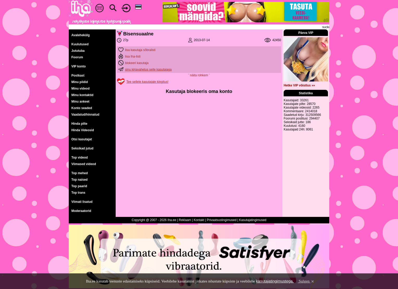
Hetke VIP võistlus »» (299, 85)
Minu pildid (79, 82)
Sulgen (306, 281)
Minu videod (80, 88)
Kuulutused (80, 44)
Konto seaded (81, 108)
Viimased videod (83, 164)
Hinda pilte (79, 123)
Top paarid (79, 186)
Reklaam (185, 220)
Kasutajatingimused (252, 220)
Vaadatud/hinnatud (85, 114)
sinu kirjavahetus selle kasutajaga (148, 69)
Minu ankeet (80, 101)
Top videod (79, 157)
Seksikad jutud (82, 148)
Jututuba (78, 51)
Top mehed (79, 173)
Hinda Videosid (82, 130)
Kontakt (199, 220)
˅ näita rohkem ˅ (199, 75)
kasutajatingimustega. (275, 281)
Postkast (77, 75)
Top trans (78, 192)
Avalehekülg (80, 35)
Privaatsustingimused (222, 220)
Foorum (77, 57)
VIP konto (78, 66)
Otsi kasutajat (81, 139)
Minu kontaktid (82, 95)
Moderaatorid (81, 211)
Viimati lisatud (81, 202)
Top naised (79, 179)
